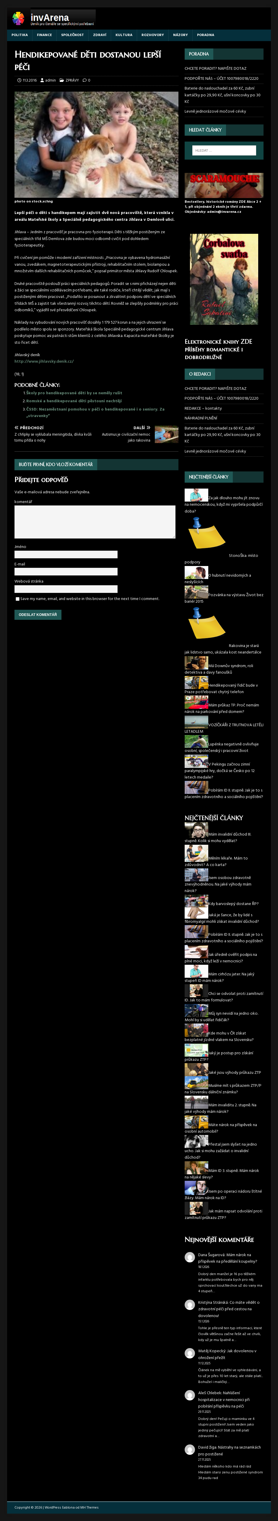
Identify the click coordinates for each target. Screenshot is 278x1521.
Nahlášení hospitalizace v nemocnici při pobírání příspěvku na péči (224, 1400)
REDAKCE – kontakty (203, 408)
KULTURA (124, 35)
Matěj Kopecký (211, 1351)
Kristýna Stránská (213, 1302)
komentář (23, 502)
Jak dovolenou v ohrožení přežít (227, 1354)
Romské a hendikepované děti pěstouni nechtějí (74, 401)
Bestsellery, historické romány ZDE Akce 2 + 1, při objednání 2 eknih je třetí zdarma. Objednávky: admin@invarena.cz (223, 207)
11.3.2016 (30, 80)
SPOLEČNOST (72, 35)
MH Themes (89, 1508)
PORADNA (205, 35)
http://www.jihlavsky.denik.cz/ (44, 361)
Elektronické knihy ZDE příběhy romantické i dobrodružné (218, 349)
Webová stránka (28, 581)
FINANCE (44, 35)
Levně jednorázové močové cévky (215, 111)
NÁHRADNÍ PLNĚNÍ (201, 418)
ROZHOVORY (153, 35)
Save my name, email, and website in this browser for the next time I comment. (89, 599)
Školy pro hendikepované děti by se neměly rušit (74, 393)
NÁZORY (180, 35)
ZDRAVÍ (99, 35)
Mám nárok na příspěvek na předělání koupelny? (227, 1258)
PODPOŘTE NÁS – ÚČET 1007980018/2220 (222, 78)
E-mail (19, 564)
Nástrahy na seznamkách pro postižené (229, 1450)
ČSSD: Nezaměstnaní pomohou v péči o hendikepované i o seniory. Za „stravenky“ (95, 412)
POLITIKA (20, 35)
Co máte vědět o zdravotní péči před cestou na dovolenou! (229, 1309)
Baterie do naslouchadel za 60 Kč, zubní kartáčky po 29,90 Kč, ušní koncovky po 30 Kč (223, 95)
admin (50, 80)
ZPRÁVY (72, 80)
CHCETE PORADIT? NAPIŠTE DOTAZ (215, 69)
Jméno (20, 547)
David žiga (207, 1447)
